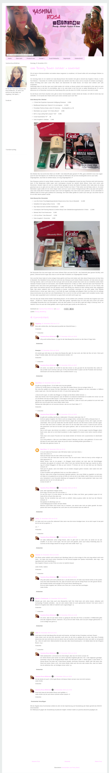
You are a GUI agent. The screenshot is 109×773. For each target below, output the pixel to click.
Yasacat (37, 555)
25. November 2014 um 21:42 (48, 518)
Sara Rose (38, 383)
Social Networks (54, 58)
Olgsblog (38, 323)
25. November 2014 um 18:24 (50, 350)
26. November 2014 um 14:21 (48, 632)
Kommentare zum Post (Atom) (70, 767)
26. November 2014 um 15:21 (68, 653)
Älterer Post (98, 761)
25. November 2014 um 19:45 (68, 336)
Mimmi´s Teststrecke (41, 598)
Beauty (37, 311)
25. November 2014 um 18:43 (51, 383)
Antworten (38, 329)
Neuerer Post (36, 761)
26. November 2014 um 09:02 (68, 537)
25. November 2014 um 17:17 (50, 323)
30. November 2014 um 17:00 (63, 690)
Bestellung (43, 311)
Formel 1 (42, 58)
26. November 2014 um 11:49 (68, 615)
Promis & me (31, 58)
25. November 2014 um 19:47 (68, 365)
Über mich (19, 58)
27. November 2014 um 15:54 (63, 676)
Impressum (66, 58)
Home (10, 58)
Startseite (67, 761)
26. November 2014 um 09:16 (68, 488)
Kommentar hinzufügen (38, 701)
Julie (36, 632)
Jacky (37, 518)
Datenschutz (79, 58)
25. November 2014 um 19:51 (68, 414)
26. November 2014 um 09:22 (68, 577)
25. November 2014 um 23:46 (50, 555)
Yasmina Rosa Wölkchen (48, 336)
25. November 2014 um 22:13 (56, 449)
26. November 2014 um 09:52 (58, 598)
